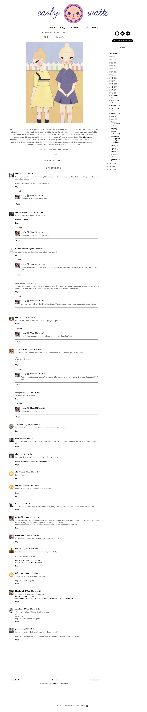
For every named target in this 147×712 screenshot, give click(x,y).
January (114, 160)
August (114, 113)
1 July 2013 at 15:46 (28, 629)
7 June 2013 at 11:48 (37, 374)
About (53, 27)
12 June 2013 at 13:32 (31, 517)
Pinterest (69, 598)
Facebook (53, 598)
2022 (111, 66)
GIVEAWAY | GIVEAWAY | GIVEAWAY (28, 563)
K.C (16, 503)
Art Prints (74, 27)
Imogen (18, 317)
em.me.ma (19, 535)
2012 (111, 163)
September (115, 108)
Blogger (86, 706)
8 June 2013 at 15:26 (37, 408)
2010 (111, 169)
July (113, 116)
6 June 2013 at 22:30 (36, 249)
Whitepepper (89, 137)
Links (94, 27)
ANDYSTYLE (20, 472)
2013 (111, 93)
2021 (111, 69)
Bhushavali (19, 591)
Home (54, 680)
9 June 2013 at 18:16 (25, 454)
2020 (111, 72)
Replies (20, 191)
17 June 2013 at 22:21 (32, 609)
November (115, 100)
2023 (111, 63)
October (114, 105)
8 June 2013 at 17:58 (32, 425)
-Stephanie (19, 425)
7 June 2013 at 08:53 (29, 317)
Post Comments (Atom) (59, 684)
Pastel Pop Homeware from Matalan (115, 139)
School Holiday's (115, 132)
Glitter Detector (21, 249)
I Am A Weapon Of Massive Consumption (31, 462)
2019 (111, 75)
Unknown (19, 573)
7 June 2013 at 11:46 (37, 264)
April (113, 149)
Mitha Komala (21, 212)
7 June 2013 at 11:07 (35, 350)
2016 (111, 84)
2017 (111, 81)
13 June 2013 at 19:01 (32, 535)
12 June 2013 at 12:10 (26, 503)
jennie (17, 629)
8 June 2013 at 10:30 (33, 393)
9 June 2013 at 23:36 (33, 472)
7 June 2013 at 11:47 (37, 301)
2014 (111, 90)
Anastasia (19, 609)
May (113, 146)
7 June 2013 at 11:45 (37, 196)
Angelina (18, 486)
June (113, 119)
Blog (62, 27)
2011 (111, 166)
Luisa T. (18, 549)
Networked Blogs (41, 598)
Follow (122, 47)
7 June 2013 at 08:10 (33, 283)
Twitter (61, 598)
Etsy (85, 27)
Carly (23, 196)
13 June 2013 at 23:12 (30, 549)
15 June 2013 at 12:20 (33, 591)
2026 (111, 57)
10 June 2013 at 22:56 (31, 486)
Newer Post (14, 680)
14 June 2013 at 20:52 (31, 573)
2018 (111, 78)
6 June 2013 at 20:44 (35, 212)
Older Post (94, 680)
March (114, 152)
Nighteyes (115, 129)
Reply (17, 186)
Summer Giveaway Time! (115, 124)
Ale (16, 454)
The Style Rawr (21, 350)
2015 (111, 87)
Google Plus (20, 598)
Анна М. (18, 174)
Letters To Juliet (21, 220)
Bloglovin (29, 598)
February (114, 155)
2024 (111, 60)
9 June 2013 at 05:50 (27, 438)
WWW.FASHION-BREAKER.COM (27, 560)
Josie (17, 438)
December (115, 96)
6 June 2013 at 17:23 (30, 174)
